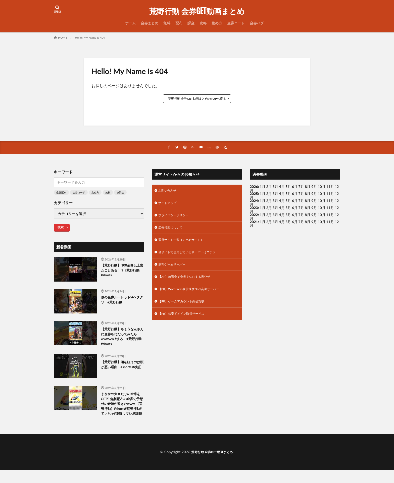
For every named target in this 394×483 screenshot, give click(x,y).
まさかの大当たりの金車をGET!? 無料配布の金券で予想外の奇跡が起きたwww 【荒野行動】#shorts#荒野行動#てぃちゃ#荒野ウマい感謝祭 (121, 412)
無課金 (120, 192)
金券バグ (257, 23)
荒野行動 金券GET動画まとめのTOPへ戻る (197, 98)
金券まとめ (149, 23)
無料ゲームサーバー (174, 270)
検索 (61, 228)
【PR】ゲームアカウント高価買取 (185, 309)
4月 (282, 194)
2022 (254, 215)
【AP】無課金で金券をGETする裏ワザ (188, 283)
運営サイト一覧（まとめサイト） (184, 244)
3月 (275, 194)
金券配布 (61, 192)
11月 (330, 194)
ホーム (130, 23)
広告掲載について (172, 231)
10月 (321, 194)
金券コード (236, 23)
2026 (254, 187)
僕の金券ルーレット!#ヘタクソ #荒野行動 (121, 301)
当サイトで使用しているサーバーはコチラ (191, 257)
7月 (301, 194)
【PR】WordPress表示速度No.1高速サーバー (193, 296)
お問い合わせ (168, 191)
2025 (254, 194)
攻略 (203, 23)
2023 (254, 208)
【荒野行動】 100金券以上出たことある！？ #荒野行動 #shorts (121, 272)
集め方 (217, 23)
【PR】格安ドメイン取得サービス (185, 322)
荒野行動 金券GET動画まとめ (197, 11)
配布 (178, 23)
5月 (288, 194)
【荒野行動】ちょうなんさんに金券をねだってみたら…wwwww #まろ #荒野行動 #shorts (122, 338)
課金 (190, 23)
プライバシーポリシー (175, 218)
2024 (254, 201)
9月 (314, 194)
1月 (262, 187)
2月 (269, 187)
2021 (254, 222)
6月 (295, 194)
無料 (166, 23)
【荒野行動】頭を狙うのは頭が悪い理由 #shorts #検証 (122, 372)
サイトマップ (168, 204)
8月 (307, 194)
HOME (62, 37)
